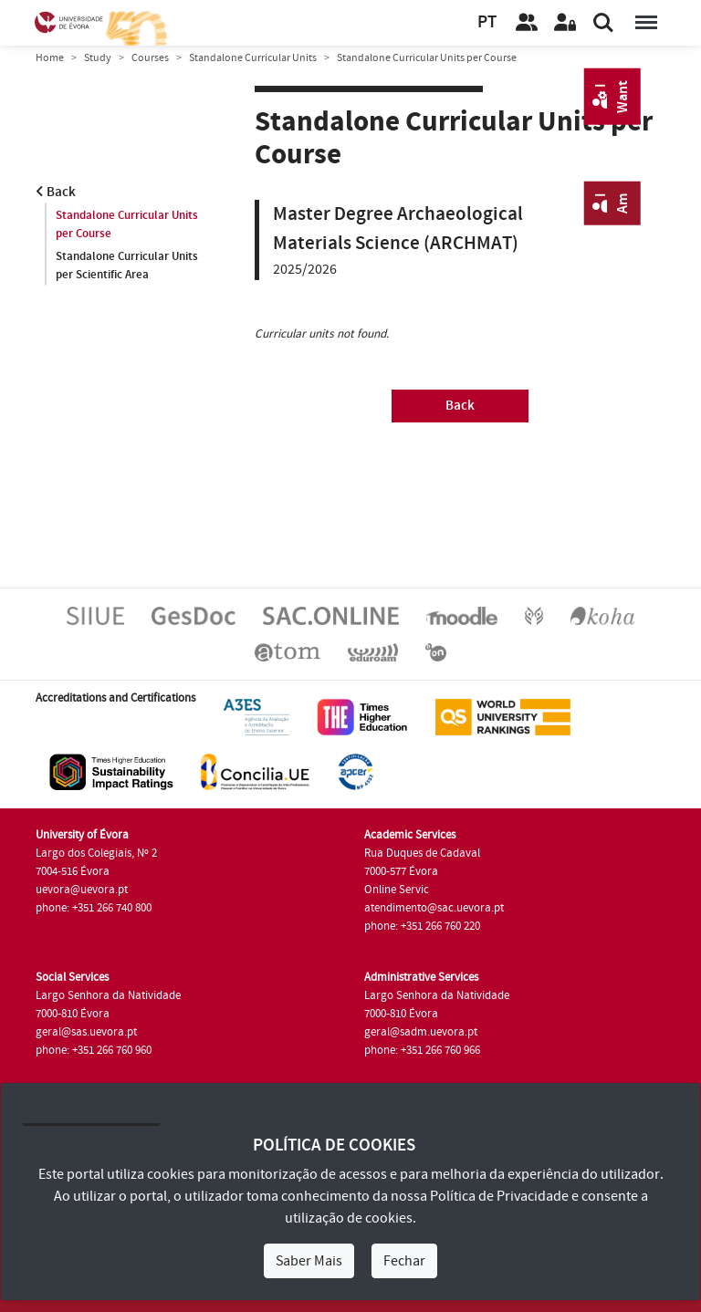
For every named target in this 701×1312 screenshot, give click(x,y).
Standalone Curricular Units (253, 58)
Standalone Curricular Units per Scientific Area (127, 265)
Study (97, 58)
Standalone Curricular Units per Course (127, 224)
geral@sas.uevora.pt (86, 1032)
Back (56, 192)
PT (487, 22)
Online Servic (396, 889)
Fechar (404, 1261)
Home (50, 58)
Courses (150, 58)
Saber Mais (309, 1261)
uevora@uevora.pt (82, 889)
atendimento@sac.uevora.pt (434, 908)
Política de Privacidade (499, 1196)
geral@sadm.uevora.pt (420, 1032)
